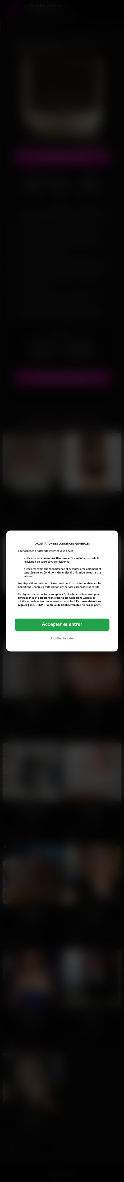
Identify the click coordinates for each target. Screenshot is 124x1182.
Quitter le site (62, 639)
